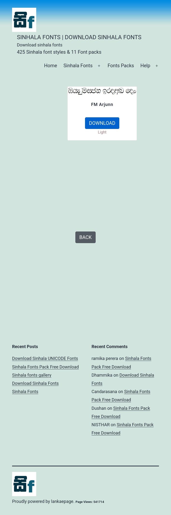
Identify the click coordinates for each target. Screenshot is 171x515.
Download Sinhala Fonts (35, 383)
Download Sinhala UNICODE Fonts (45, 358)
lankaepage (62, 501)
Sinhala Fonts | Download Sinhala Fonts (79, 37)
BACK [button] (85, 237)
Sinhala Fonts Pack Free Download (45, 366)
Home (50, 65)
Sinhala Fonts (78, 65)
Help (145, 65)
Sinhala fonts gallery (31, 375)
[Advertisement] (42, 158)
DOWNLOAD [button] (102, 123)
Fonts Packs (120, 65)
